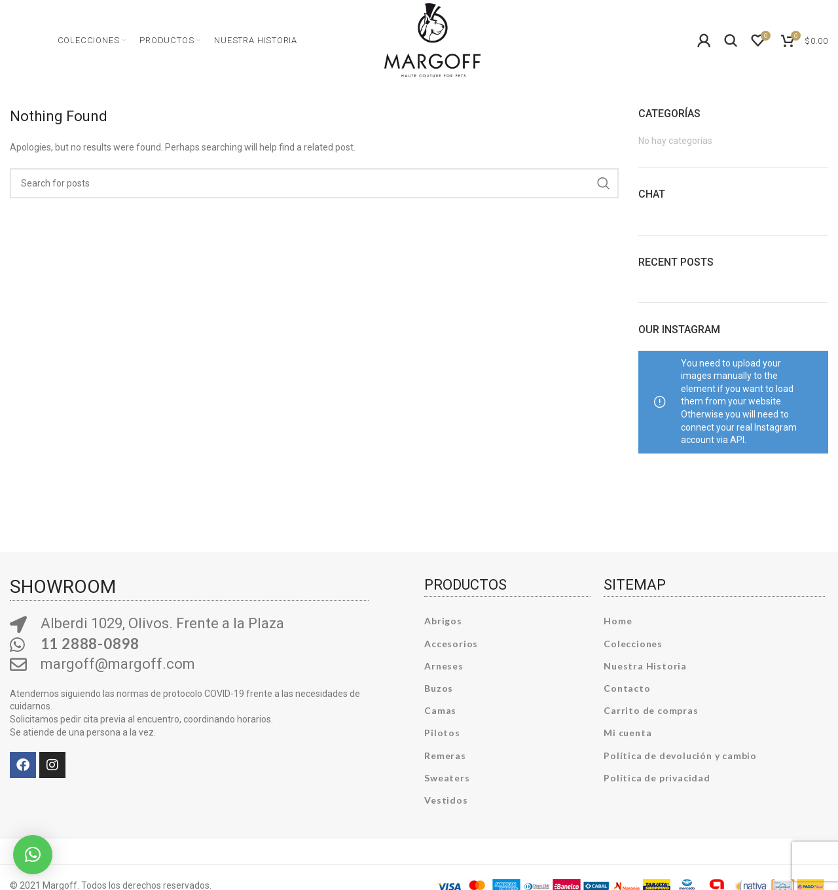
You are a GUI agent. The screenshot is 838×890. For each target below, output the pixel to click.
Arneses (444, 667)
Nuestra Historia (645, 667)
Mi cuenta (627, 735)
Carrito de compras (651, 713)
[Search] (731, 42)
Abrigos (443, 623)
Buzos (438, 690)
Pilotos (442, 735)
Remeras (445, 757)
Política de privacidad (657, 779)
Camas (440, 713)
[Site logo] (432, 39)
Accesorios (451, 645)
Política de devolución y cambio (680, 757)
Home (618, 623)
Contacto (627, 690)
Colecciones (633, 645)
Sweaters (446, 779)
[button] (32, 854)
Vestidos (445, 802)
